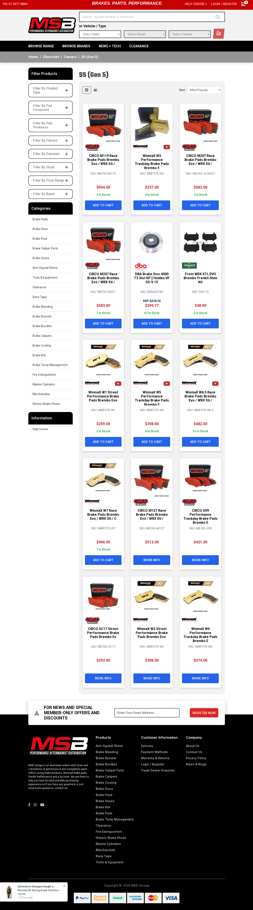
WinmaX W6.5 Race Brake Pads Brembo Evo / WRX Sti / (200, 396)
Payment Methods (154, 752)
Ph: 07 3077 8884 (15, 4)
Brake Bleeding (43, 306)
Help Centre (40, 429)
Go (219, 33)
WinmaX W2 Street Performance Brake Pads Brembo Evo (152, 633)
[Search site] (218, 17)
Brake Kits (39, 355)
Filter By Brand (50, 194)
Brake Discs (40, 229)
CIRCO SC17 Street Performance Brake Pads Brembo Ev (103, 633)
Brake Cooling (42, 345)
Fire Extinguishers (44, 374)
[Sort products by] (204, 90)
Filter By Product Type (50, 90)
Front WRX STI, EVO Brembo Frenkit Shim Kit (200, 278)
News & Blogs (196, 764)
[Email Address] (147, 712)
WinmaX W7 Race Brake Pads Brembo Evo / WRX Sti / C (103, 515)
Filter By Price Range (50, 180)
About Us (192, 746)
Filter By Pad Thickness (50, 125)
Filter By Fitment (50, 141)
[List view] (95, 90)
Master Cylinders (44, 384)
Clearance (139, 46)
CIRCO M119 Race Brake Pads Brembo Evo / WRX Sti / (103, 160)
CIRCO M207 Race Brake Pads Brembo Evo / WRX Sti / (200, 160)
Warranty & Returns (155, 758)
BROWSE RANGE (41, 46)
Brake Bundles (42, 326)
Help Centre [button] (195, 4)
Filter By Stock (50, 167)
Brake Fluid (40, 238)
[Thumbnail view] (86, 90)
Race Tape (40, 297)
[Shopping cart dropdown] (245, 4)
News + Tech (110, 46)
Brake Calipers (42, 335)
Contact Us (194, 752)
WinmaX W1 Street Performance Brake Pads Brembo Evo (103, 396)
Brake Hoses (41, 258)
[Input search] (146, 17)
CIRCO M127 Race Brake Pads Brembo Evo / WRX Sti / (152, 515)
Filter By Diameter (50, 154)
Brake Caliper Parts (45, 248)
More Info (152, 560)
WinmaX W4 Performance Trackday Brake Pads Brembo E (200, 635)
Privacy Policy (196, 758)
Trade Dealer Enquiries (158, 770)
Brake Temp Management (50, 365)
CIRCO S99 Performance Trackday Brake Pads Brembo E (200, 517)
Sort (182, 90)
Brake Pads (40, 219)
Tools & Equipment (45, 277)
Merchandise (41, 394)
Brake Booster (42, 316)
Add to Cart (103, 205)
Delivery (147, 746)
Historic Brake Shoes (46, 403)
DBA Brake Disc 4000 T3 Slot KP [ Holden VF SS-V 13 (152, 278)
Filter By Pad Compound (50, 108)
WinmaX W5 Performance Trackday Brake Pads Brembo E (152, 398)
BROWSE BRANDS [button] (76, 46)
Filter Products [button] (44, 73)
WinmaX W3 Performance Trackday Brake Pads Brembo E (152, 162)
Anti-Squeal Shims (45, 267)
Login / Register (224, 4)
